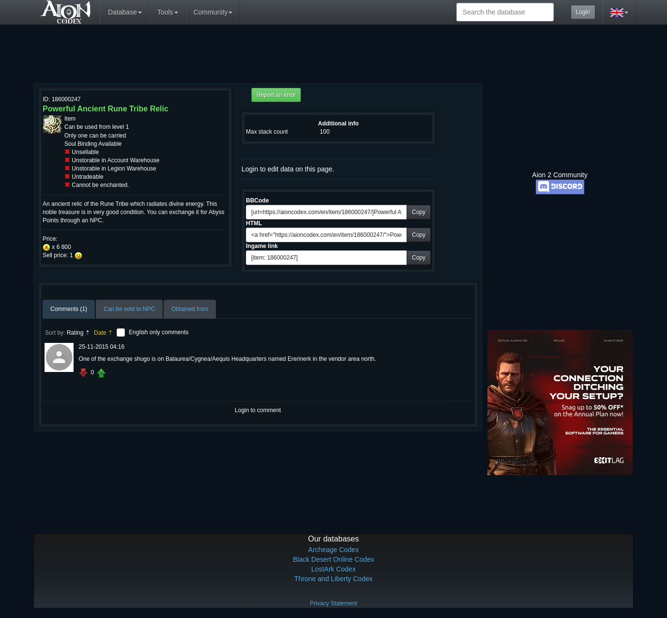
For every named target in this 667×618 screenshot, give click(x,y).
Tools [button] (167, 12)
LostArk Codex (333, 569)
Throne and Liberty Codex (333, 579)
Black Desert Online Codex (333, 559)
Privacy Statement (333, 603)
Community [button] (213, 12)
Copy (418, 212)
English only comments (158, 332)
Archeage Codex (333, 550)
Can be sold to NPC (129, 309)
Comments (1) (68, 309)
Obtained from (189, 309)
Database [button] (125, 12)
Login (583, 12)
